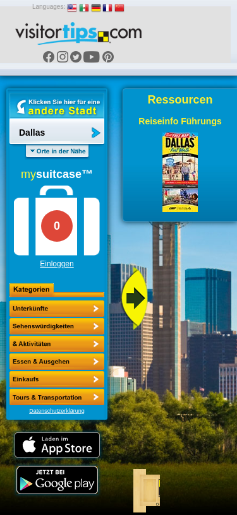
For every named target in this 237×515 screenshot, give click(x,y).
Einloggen (56, 263)
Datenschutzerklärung (57, 411)
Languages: (48, 6)
